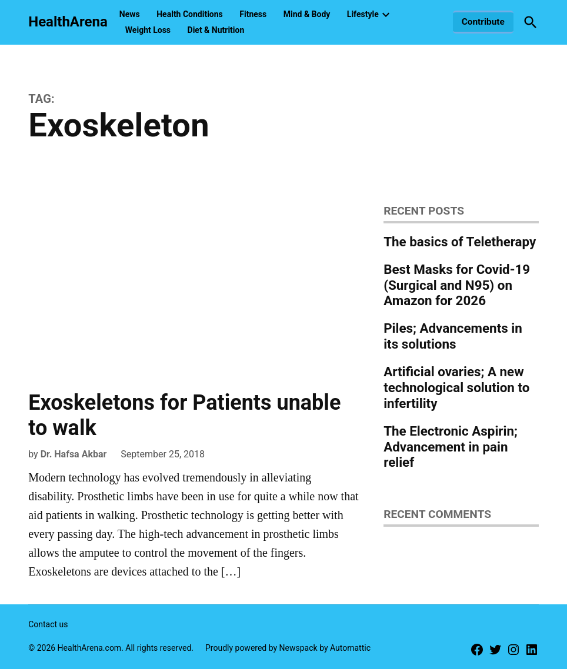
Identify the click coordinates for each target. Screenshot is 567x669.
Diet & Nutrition (216, 30)
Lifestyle (363, 14)
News (129, 14)
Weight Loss (148, 30)
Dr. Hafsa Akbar (74, 454)
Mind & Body (307, 14)
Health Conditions (189, 14)
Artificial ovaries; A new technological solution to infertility (456, 387)
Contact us (48, 624)
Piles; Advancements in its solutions (452, 336)
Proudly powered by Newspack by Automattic (288, 648)
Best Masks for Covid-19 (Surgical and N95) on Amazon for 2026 (456, 285)
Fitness (252, 14)
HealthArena (68, 22)
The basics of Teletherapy (459, 241)
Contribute (483, 21)
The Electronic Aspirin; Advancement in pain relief (450, 446)
